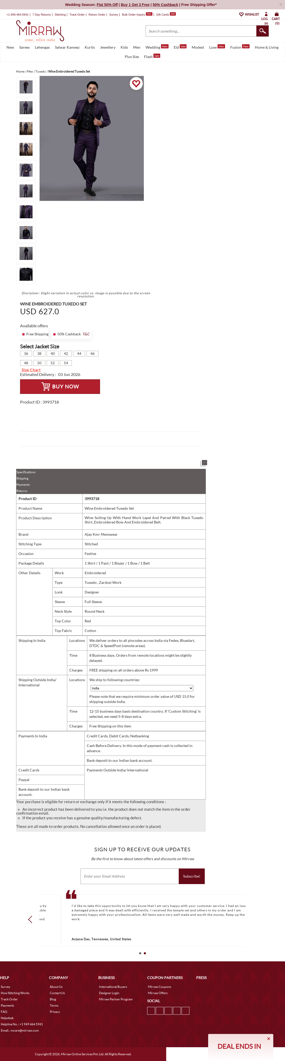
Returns (21, 491)
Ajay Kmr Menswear (101, 534)
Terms (54, 1005)
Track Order (77, 14)
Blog (53, 999)
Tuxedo (91, 582)
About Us (56, 987)
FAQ (4, 1012)
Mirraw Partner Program (116, 999)
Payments (23, 485)
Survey (113, 14)
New (10, 47)
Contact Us (57, 993)
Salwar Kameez (67, 47)
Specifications (25, 472)
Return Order (97, 14)
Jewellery (107, 47)
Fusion (240, 46)
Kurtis (90, 47)
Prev (31, 919)
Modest (198, 47)
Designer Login (109, 993)
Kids (124, 47)
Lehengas (42, 47)
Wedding (157, 46)
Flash (152, 56)
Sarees (24, 47)
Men (136, 47)
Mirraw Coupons (159, 987)
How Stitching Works (15, 993)
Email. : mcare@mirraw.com (20, 1030)
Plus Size (132, 56)
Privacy (55, 1012)
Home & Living (266, 47)
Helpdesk (7, 1018)
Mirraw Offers (158, 993)
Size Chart (31, 370)
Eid (180, 46)
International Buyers (113, 987)
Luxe (217, 46)
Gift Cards (166, 14)
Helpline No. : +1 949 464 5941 (22, 1024)
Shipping (22, 478)
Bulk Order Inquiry (133, 14)
